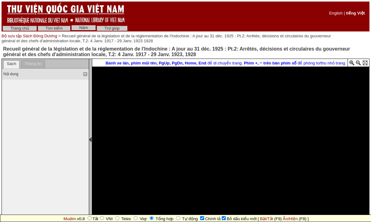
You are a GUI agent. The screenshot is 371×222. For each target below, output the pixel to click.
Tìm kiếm (54, 28)
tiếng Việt (355, 13)
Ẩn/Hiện (290, 218)
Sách (11, 63)
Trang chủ (19, 28)
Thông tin (33, 63)
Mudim (70, 218)
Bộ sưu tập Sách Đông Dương (30, 36)
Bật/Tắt (266, 218)
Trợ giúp (112, 28)
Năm (83, 27)
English (336, 13)
